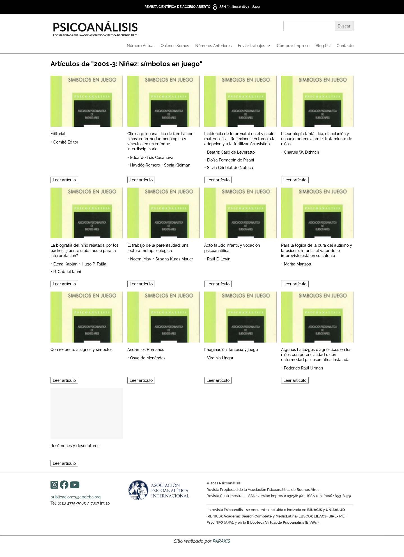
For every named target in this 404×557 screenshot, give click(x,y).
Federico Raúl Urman (303, 368)
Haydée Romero (145, 165)
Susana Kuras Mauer (174, 259)
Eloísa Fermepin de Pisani (230, 160)
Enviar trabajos (251, 46)
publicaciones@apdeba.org (75, 497)
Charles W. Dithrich (301, 152)
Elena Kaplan (65, 264)
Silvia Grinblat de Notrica (230, 167)
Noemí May (140, 259)
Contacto (345, 46)
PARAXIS (221, 541)
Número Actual (141, 46)
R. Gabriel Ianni (67, 271)
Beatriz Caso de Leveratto (231, 152)
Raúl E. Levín (218, 259)
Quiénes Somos (175, 46)
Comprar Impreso (293, 46)
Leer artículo (64, 180)
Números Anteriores (213, 46)
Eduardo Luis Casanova (151, 157)
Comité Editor (65, 142)
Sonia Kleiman (177, 165)
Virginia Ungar (220, 358)
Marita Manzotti (298, 264)
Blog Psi (323, 46)
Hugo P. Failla (94, 264)
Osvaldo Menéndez (148, 358)
